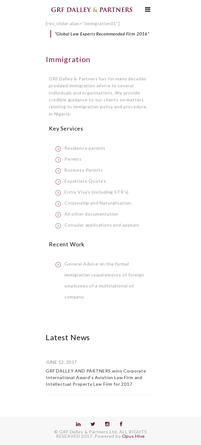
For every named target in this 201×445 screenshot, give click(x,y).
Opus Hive (133, 436)
